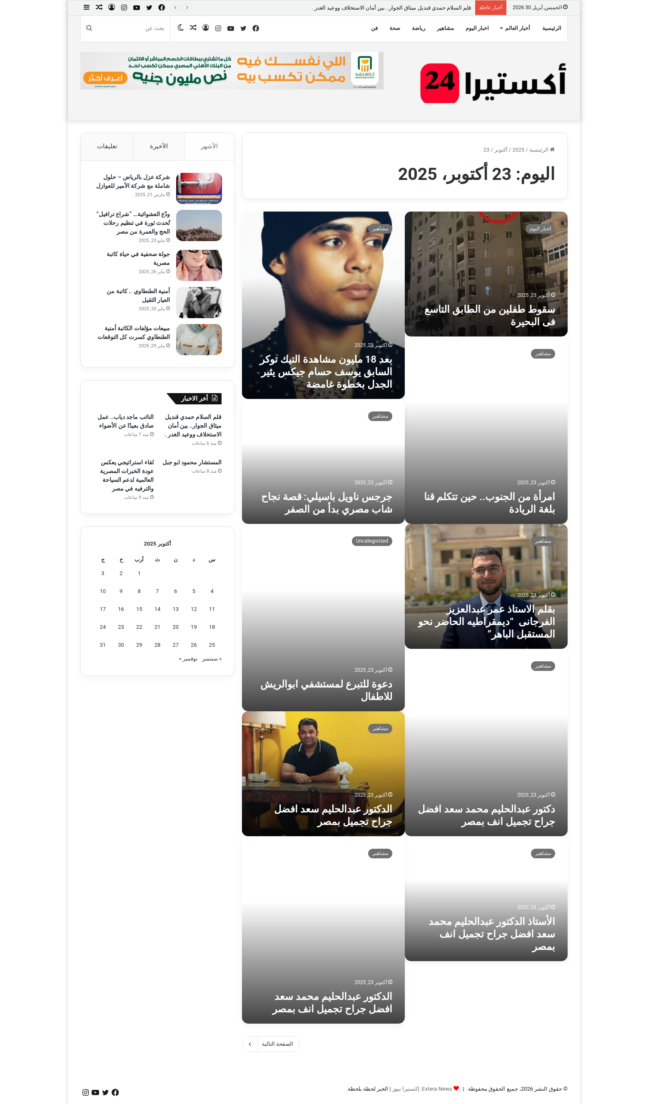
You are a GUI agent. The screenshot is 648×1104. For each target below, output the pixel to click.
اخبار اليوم (477, 28)
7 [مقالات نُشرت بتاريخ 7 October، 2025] (157, 592)
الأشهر (209, 146)
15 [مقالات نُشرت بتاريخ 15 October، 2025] (139, 610)
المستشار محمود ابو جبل (192, 463)
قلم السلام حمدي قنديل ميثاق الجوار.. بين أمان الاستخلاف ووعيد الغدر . (391, 8)
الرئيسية (551, 28)
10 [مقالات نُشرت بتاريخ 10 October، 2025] (103, 592)
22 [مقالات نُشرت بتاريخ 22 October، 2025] (139, 628)
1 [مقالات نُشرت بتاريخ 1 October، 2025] (139, 574)
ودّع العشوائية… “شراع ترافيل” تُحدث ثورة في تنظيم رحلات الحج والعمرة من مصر (132, 223)
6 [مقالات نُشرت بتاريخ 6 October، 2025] (175, 592)
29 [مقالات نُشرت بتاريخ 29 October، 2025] (139, 646)
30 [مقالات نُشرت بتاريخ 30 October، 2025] (121, 646)
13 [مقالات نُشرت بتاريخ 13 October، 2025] (175, 610)
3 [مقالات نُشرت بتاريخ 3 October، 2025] (102, 574)
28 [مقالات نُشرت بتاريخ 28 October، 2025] (158, 646)
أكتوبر (501, 150)
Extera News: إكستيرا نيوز (422, 1089)
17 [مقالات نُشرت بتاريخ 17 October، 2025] (103, 610)
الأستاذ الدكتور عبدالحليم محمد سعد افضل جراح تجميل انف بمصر (492, 934)
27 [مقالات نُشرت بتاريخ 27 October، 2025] (175, 646)
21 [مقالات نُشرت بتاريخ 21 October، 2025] (158, 628)
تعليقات (107, 146)
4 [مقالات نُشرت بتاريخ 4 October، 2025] (211, 592)
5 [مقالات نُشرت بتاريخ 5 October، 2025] (193, 592)
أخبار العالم (517, 28)
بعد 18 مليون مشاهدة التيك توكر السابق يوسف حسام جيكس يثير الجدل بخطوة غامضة (326, 372)
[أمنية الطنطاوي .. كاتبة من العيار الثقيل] (199, 303)
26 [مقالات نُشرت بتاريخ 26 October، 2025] (194, 646)
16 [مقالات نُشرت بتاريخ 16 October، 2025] (121, 610)
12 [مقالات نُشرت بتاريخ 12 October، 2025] (194, 610)
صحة (394, 28)
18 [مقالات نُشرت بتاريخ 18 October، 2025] (212, 628)
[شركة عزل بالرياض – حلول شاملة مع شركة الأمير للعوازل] (199, 188)
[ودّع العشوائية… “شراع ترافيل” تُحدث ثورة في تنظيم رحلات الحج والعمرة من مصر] (199, 226)
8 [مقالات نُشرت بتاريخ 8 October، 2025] (139, 592)
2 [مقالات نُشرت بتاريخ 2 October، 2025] (121, 574)
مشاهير (445, 28)
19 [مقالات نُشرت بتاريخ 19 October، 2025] (194, 628)
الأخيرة (159, 146)
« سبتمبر (212, 659)
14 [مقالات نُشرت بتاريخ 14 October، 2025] (158, 610)
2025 (518, 150)
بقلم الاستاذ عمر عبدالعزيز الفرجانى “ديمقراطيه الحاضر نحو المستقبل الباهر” (486, 621)
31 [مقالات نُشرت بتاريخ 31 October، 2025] (103, 646)
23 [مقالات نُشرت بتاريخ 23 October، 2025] (121, 628)
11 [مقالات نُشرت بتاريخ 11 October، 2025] (212, 610)
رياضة (418, 28)
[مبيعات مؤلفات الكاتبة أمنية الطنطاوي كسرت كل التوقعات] (199, 340)
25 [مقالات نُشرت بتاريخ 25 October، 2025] (212, 646)
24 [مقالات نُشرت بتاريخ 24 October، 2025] (103, 628)
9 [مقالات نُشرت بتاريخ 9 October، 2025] (121, 592)
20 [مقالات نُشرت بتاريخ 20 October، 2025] (175, 628)
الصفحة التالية (271, 1044)
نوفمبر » (188, 659)
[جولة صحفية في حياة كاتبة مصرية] (199, 266)
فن (374, 28)
